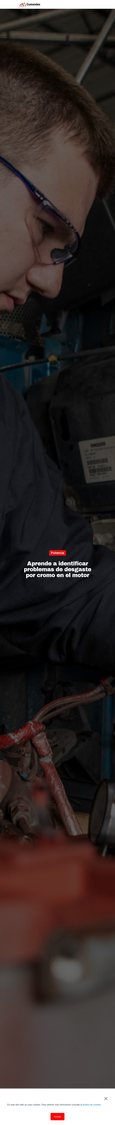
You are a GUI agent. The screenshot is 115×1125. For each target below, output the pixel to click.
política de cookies (92, 1104)
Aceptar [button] (57, 1116)
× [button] (106, 1099)
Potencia (57, 553)
